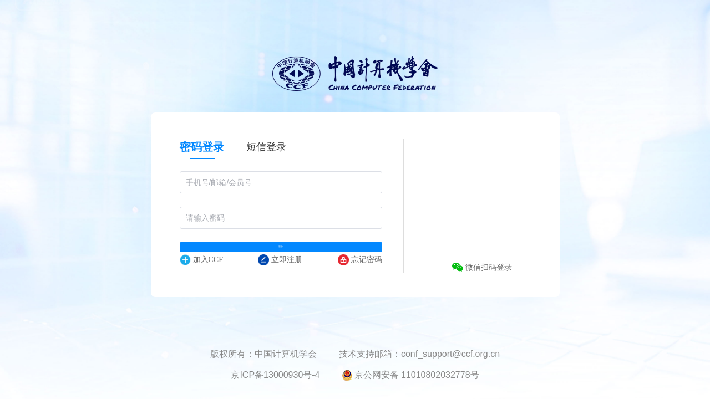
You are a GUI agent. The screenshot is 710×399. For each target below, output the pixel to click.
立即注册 (280, 279)
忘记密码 (360, 279)
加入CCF (201, 279)
